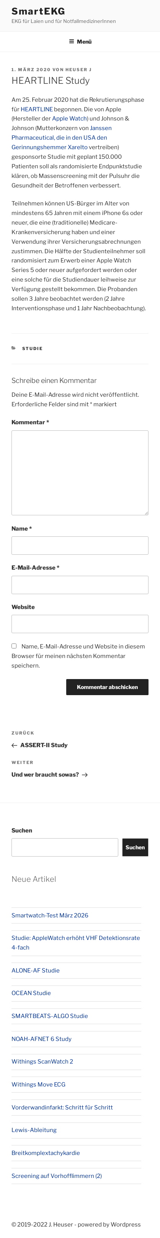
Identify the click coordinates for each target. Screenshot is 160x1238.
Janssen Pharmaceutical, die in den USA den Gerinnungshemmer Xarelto (61, 138)
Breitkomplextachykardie (45, 1153)
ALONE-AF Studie (35, 970)
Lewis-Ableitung (34, 1130)
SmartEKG (38, 11)
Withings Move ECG (38, 1084)
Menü (80, 41)
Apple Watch (69, 118)
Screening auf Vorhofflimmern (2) (56, 1176)
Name (21, 528)
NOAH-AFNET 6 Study (41, 1039)
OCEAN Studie (31, 993)
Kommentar (30, 422)
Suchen (21, 830)
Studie (32, 348)
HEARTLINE (37, 109)
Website (23, 607)
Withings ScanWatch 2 (42, 1061)
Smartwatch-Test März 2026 (49, 915)
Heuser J (78, 69)
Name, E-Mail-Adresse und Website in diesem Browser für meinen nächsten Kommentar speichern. (78, 656)
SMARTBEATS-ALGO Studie (49, 1016)
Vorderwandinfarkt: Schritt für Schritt (62, 1107)
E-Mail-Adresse (35, 567)
